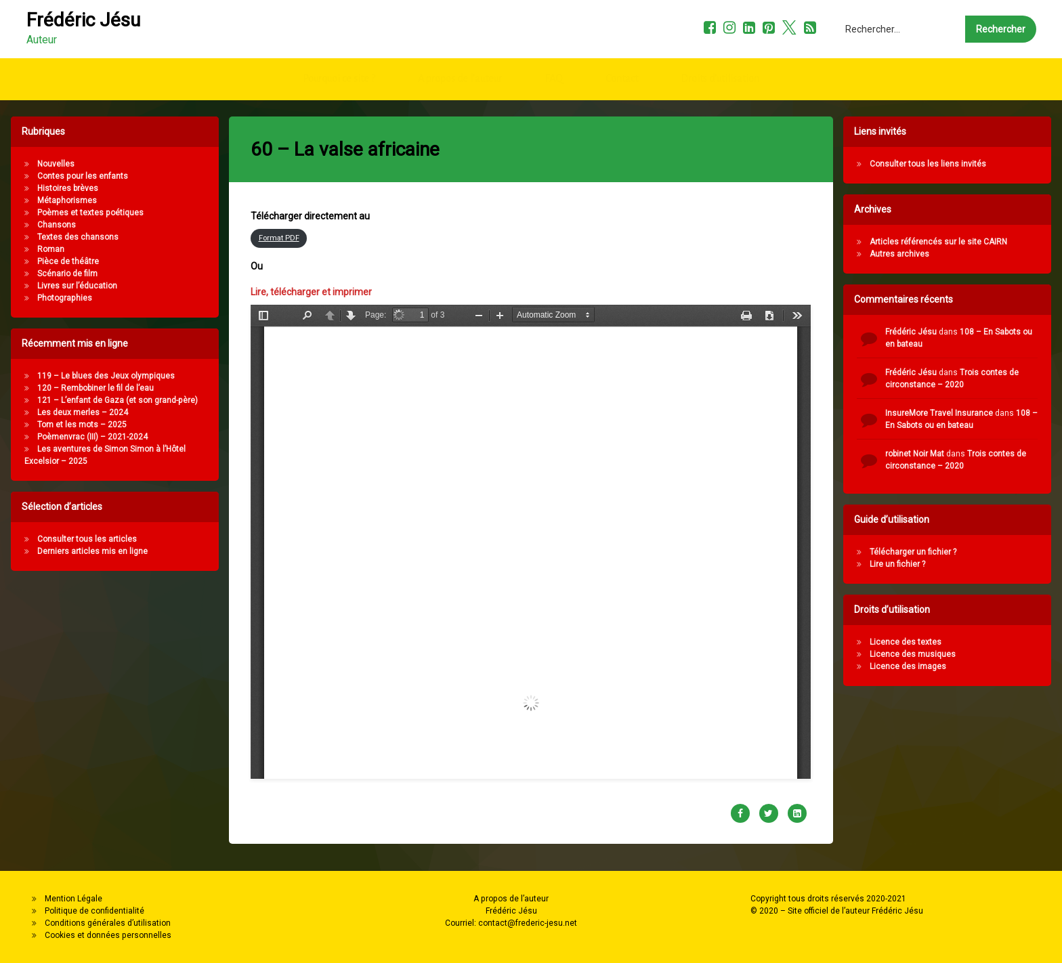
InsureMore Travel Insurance (948, 413)
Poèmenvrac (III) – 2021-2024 (83, 437)
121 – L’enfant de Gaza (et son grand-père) (108, 400)
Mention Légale (73, 898)
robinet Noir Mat (924, 453)
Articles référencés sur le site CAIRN (948, 242)
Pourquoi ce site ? (339, 73)
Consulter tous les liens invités (937, 164)
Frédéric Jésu (920, 332)
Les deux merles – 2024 (73, 412)
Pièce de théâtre (58, 261)
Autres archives (909, 254)
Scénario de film (58, 273)
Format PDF (279, 204)
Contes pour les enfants (73, 176)
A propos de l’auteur (460, 73)
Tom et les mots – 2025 (72, 424)
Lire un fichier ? (907, 564)
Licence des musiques (922, 654)
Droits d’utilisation (720, 73)
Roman (41, 249)
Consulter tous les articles (77, 539)
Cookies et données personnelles (108, 935)
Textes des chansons (68, 237)
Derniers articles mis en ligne (83, 551)
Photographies (55, 298)
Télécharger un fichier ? (922, 552)
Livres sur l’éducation (68, 286)
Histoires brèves (58, 188)
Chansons (47, 225)
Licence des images (917, 666)
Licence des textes (915, 642)
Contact (622, 73)
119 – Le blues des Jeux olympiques (96, 376)
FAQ (554, 73)
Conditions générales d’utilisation (108, 923)
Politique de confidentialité (94, 911)
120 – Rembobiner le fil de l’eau (86, 388)
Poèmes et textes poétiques (81, 212)
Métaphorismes (57, 200)
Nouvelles (46, 164)
